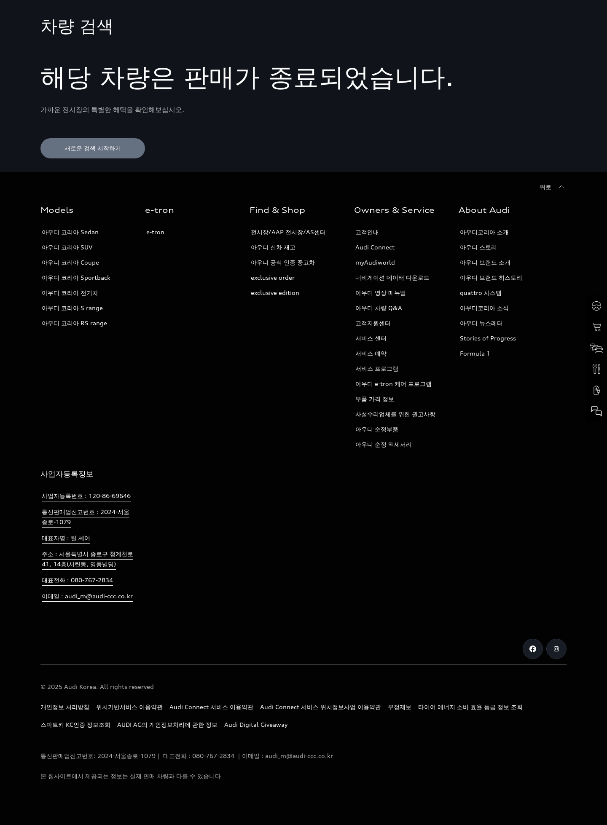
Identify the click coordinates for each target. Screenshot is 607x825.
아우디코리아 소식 (484, 307)
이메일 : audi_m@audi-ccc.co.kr (87, 596)
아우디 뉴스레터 (481, 323)
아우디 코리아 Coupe (70, 262)
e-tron (155, 232)
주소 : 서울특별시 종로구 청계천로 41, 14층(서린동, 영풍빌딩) (87, 559)
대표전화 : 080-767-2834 (77, 580)
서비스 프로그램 (376, 368)
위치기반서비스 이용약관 (129, 706)
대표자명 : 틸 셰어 (66, 537)
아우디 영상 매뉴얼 (380, 292)
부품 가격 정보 (374, 398)
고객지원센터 (373, 323)
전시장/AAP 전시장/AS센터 (288, 232)
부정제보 (399, 706)
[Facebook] (533, 649)
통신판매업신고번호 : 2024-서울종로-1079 (85, 516)
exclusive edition (275, 292)
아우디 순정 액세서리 (383, 444)
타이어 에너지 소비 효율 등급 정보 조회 (470, 706)
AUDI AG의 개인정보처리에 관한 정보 (167, 724)
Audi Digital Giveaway (255, 724)
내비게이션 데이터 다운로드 (392, 277)
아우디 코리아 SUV (67, 247)
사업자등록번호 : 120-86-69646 (86, 495)
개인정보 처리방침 (64, 706)
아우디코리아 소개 (484, 232)
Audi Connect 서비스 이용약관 (211, 706)
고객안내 (367, 232)
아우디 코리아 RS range (74, 323)
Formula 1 (475, 353)
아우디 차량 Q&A (378, 307)
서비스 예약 (371, 353)
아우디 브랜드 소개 (485, 262)
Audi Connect (375, 247)
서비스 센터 (371, 338)
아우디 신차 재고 (273, 247)
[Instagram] (556, 649)
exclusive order (273, 277)
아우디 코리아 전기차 (70, 292)
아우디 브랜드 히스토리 (491, 277)
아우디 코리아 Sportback (76, 277)
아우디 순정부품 (376, 429)
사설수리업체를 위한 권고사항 (395, 414)
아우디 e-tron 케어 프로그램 (393, 383)
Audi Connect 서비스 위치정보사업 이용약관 (320, 706)
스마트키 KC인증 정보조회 (75, 724)
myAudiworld (375, 262)
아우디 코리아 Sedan (70, 232)
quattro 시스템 (481, 292)
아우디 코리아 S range (72, 307)
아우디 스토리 (478, 247)
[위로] (553, 187)
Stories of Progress (488, 338)
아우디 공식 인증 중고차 (283, 262)
